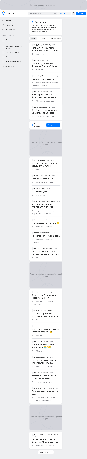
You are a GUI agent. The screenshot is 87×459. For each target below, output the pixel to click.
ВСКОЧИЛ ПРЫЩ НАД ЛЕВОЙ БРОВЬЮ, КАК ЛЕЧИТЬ (43, 207)
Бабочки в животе (48, 388)
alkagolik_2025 (38, 292)
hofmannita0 (38, 107)
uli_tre (36, 60)
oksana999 (37, 160)
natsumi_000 (38, 232)
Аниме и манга (49, 76)
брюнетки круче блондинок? (46, 236)
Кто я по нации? (39, 192)
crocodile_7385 (38, 76)
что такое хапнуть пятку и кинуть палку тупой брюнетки (44, 166)
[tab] (33, 38)
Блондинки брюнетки (42, 179)
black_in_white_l (39, 434)
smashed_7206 (39, 310)
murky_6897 (38, 175)
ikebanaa (37, 91)
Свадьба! (42, 60)
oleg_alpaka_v (38, 45)
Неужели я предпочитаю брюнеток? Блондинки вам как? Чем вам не (45, 442)
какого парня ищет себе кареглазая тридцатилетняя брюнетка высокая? (46, 254)
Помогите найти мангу (43, 79)
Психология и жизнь (52, 434)
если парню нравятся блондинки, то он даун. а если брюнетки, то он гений (45, 97)
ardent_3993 (38, 201)
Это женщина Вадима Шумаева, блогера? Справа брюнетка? (45, 66)
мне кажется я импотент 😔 (45, 223)
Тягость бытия (45, 220)
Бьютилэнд (47, 45)
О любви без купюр (47, 248)
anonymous (37, 388)
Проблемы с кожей (49, 201)
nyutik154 (37, 188)
